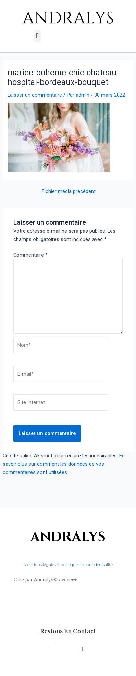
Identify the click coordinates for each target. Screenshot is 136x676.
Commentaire (30, 255)
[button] (37, 36)
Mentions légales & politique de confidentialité (68, 564)
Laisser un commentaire (35, 95)
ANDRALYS (68, 537)
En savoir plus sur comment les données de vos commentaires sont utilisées (64, 464)
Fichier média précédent (69, 191)
